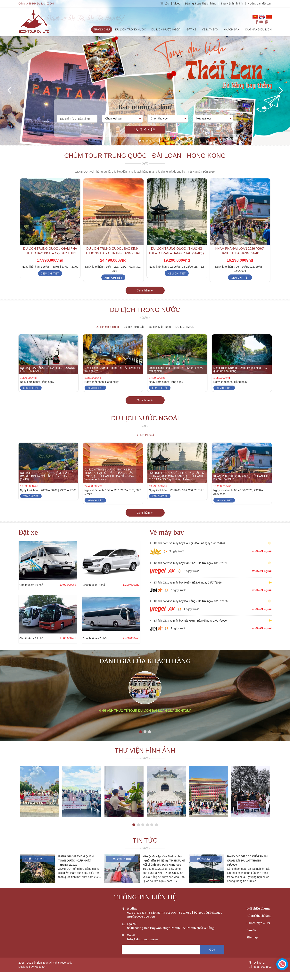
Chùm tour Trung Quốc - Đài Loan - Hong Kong (145, 161)
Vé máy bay (167, 532)
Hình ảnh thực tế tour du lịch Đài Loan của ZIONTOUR (145, 725)
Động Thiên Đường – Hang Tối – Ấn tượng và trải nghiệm (112, 375)
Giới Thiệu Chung (258, 914)
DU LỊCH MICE (184, 326)
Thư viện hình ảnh (235, 3)
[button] (140, 141)
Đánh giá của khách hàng (204, 3)
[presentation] (10, 90)
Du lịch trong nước (145, 316)
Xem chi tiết (50, 279)
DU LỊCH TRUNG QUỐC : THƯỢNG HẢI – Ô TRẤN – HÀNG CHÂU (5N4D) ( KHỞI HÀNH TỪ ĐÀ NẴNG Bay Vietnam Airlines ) (176, 482)
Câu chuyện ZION (258, 929)
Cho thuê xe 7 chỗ (88, 584)
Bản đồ (251, 936)
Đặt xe (28, 532)
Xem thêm (145, 296)
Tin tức (168, 3)
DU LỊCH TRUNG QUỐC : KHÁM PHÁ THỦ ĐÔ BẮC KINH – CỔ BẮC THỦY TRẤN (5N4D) (50, 259)
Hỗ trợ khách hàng (259, 922)
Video (180, 3)
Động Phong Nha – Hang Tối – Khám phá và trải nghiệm (176, 375)
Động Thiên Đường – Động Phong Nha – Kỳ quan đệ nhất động (240, 375)
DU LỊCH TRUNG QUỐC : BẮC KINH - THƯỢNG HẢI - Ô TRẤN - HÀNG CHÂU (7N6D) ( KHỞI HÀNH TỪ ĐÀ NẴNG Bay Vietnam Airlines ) (109, 480)
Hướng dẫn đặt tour (263, 3)
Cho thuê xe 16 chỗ (25, 584)
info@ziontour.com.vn (142, 945)
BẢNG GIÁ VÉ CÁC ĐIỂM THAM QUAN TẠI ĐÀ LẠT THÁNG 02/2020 (247, 866)
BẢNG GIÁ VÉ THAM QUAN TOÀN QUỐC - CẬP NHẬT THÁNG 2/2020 (76, 866)
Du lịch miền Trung (107, 326)
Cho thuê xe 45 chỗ (88, 638)
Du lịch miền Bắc (133, 326)
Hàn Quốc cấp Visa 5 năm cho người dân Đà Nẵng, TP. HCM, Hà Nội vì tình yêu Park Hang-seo (164, 866)
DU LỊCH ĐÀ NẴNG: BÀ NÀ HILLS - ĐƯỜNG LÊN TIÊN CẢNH (47, 375)
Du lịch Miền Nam (160, 326)
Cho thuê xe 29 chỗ (25, 638)
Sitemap (252, 943)
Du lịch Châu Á (145, 435)
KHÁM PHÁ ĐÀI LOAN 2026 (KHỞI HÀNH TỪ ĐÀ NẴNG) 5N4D (241, 484)
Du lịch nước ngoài (145, 424)
